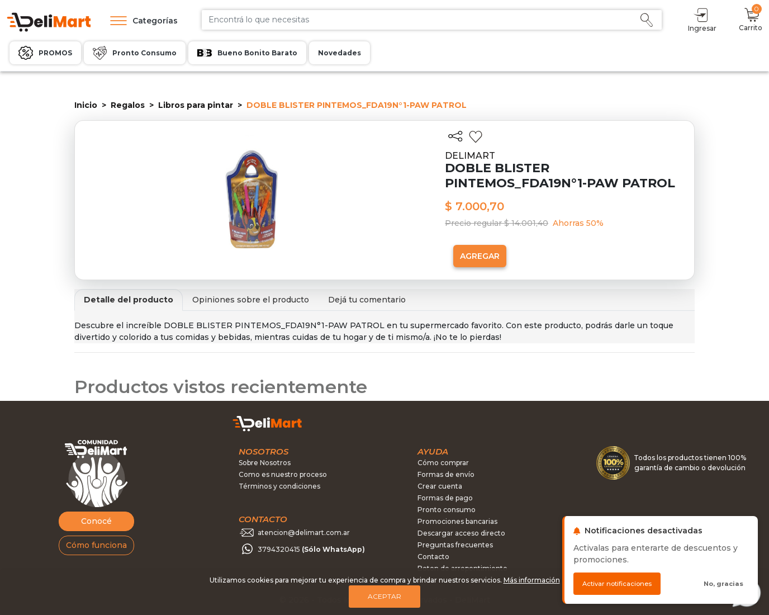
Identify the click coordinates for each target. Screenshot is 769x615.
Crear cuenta (439, 486)
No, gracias (723, 584)
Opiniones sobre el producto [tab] (250, 300)
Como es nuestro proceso (283, 474)
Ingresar (702, 19)
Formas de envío (445, 474)
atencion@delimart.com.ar (304, 532)
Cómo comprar (443, 462)
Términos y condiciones (279, 486)
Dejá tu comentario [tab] (367, 300)
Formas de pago (445, 498)
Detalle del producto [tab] (128, 300)
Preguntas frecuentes (455, 545)
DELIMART (470, 155)
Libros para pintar (195, 105)
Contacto (433, 556)
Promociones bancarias (457, 521)
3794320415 (311, 549)
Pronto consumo (446, 509)
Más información (532, 580)
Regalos (128, 105)
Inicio (85, 105)
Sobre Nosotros (265, 462)
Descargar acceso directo (461, 533)
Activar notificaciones (617, 584)
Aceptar (384, 596)
